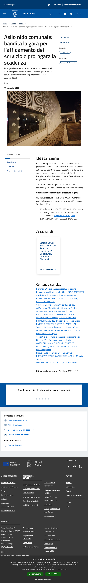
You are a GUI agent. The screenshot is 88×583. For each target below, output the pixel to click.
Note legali (48, 543)
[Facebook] (58, 13)
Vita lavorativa (28, 492)
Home (5, 23)
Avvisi (21, 23)
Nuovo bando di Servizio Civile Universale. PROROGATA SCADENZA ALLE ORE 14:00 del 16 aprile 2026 (59, 356)
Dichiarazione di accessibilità (50, 549)
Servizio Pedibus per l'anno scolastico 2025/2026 (57, 327)
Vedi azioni (65, 42)
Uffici (3, 491)
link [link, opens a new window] (66, 569)
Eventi (68, 506)
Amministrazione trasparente (51, 530)
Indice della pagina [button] (13, 154)
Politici (4, 499)
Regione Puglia (9, 4)
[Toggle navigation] (4, 13)
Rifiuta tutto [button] (53, 574)
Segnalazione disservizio (28, 537)
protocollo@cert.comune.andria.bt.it (16, 555)
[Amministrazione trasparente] (72, 5)
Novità (13, 23)
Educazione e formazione (49, 484)
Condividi (64, 37)
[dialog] (44, 569)
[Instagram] (69, 13)
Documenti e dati (8, 510)
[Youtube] (64, 13)
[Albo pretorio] (57, 5)
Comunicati (70, 486)
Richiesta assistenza (31, 546)
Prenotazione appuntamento (28, 530)
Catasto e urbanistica (31, 501)
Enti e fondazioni (7, 495)
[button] (44, 579)
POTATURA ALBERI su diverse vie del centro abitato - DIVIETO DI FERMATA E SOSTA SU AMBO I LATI (59, 322)
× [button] (85, 558)
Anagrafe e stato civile (31, 484)
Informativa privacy (52, 539)
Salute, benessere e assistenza (52, 510)
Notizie (69, 482)
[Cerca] (83, 13)
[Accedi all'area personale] (48, 4)
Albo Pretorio (49, 535)
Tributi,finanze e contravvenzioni (50, 499)
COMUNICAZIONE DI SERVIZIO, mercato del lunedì (58, 362)
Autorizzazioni (50, 516)
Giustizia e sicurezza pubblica (52, 491)
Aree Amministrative (9, 486)
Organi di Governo (8, 482)
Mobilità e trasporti (30, 505)
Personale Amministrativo (7, 505)
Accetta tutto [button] (35, 574)
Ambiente (48, 504)
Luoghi (68, 502)
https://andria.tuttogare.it (64, 215)
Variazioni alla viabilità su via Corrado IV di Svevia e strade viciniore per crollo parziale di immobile (58, 316)
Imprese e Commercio (31, 496)
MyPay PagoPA (7, 547)
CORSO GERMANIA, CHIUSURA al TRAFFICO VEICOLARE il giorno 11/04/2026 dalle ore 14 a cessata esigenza (56, 346)
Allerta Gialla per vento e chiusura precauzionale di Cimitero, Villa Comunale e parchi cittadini (58, 338)
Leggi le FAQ (28, 542)
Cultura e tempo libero (31, 488)
